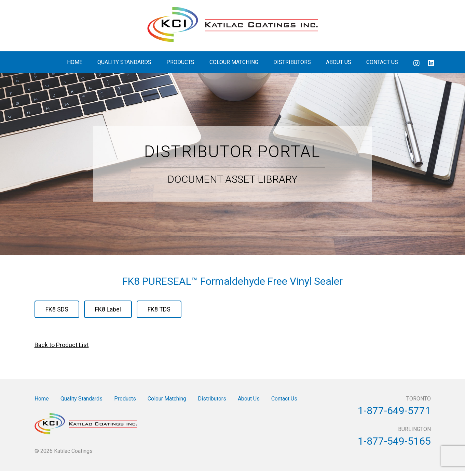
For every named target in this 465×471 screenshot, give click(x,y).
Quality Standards (124, 62)
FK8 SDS (56, 309)
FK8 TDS (159, 309)
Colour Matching (233, 62)
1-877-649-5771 (394, 411)
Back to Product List (62, 344)
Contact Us (382, 62)
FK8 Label (108, 309)
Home (74, 62)
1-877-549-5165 (394, 441)
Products (180, 62)
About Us (338, 62)
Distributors (292, 62)
